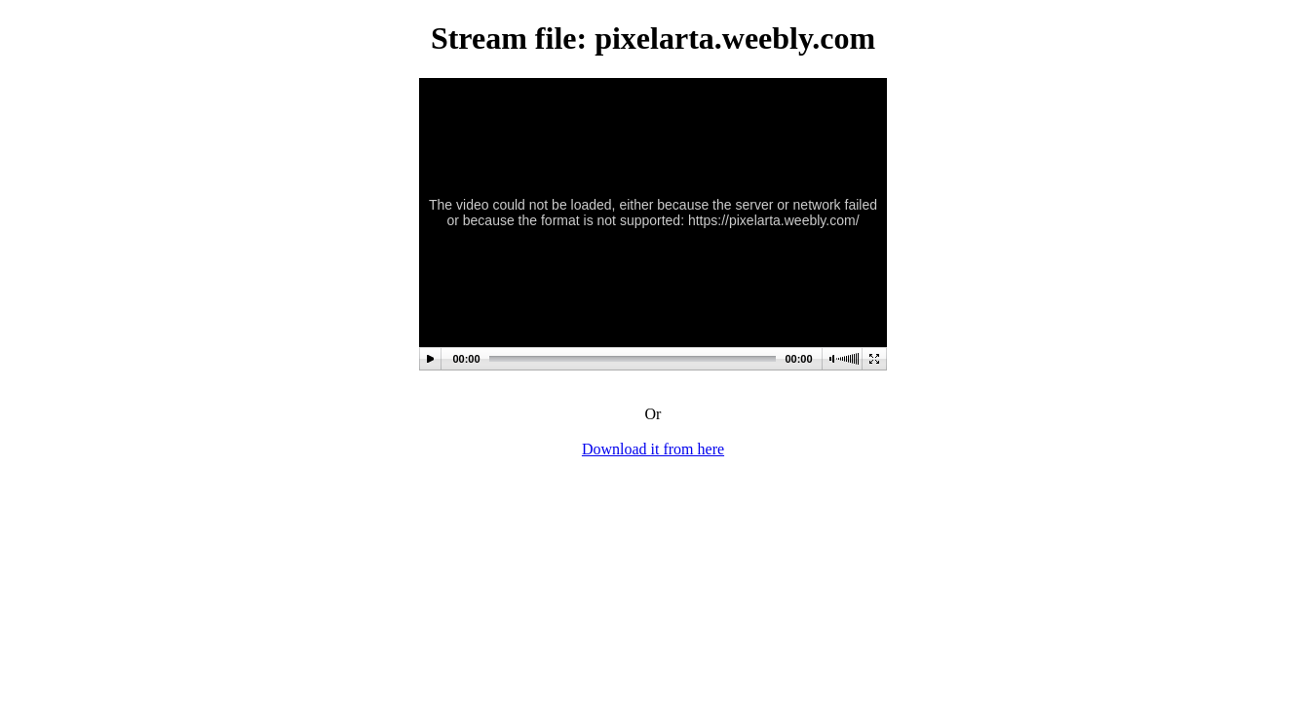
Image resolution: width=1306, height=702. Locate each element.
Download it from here (653, 449)
